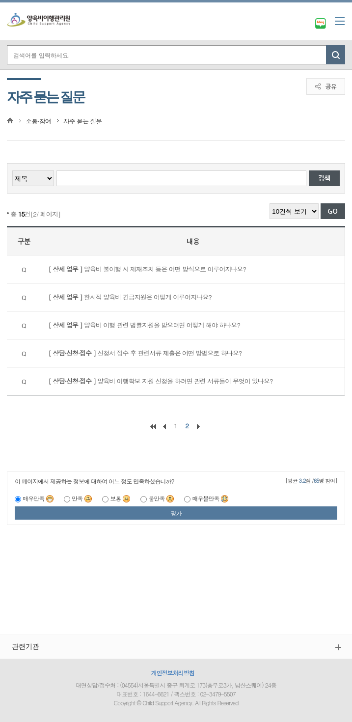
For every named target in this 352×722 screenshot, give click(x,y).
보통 (120, 498)
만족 (82, 498)
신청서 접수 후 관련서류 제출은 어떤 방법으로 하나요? (145, 353)
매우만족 (38, 498)
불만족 (161, 498)
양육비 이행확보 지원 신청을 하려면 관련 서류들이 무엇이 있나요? (161, 381)
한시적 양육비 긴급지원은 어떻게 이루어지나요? (130, 297)
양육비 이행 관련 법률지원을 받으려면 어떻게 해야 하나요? (144, 325)
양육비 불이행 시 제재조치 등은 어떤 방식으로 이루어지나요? (147, 269)
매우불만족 (210, 498)
